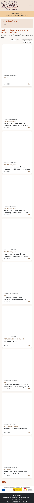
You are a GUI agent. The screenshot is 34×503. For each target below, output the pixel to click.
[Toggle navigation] (30, 5)
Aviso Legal (17, 496)
